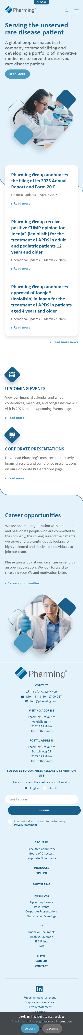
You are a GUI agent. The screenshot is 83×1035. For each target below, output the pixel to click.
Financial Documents (41, 932)
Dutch (53, 788)
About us (41, 842)
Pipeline (41, 873)
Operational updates (25, 260)
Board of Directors (41, 853)
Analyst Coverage (41, 937)
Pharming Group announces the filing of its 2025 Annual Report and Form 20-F (39, 180)
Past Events (41, 907)
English (34, 788)
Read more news (65, 342)
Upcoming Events (41, 902)
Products (41, 867)
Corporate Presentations (41, 911)
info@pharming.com (41, 701)
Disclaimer (39, 1011)
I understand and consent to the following (40, 822)
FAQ (41, 946)
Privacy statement (39, 1007)
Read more (17, 74)
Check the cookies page (27, 1021)
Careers (41, 960)
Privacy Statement (25, 825)
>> (41, 925)
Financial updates (23, 194)
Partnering (41, 884)
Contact (41, 966)
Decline (52, 1028)
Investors (41, 895)
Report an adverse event (39, 997)
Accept (30, 1028)
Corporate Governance (41, 858)
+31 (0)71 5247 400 (41, 691)
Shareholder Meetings (41, 916)
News (41, 955)
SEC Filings (42, 941)
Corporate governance (39, 1002)
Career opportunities (23, 583)
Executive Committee (41, 849)
